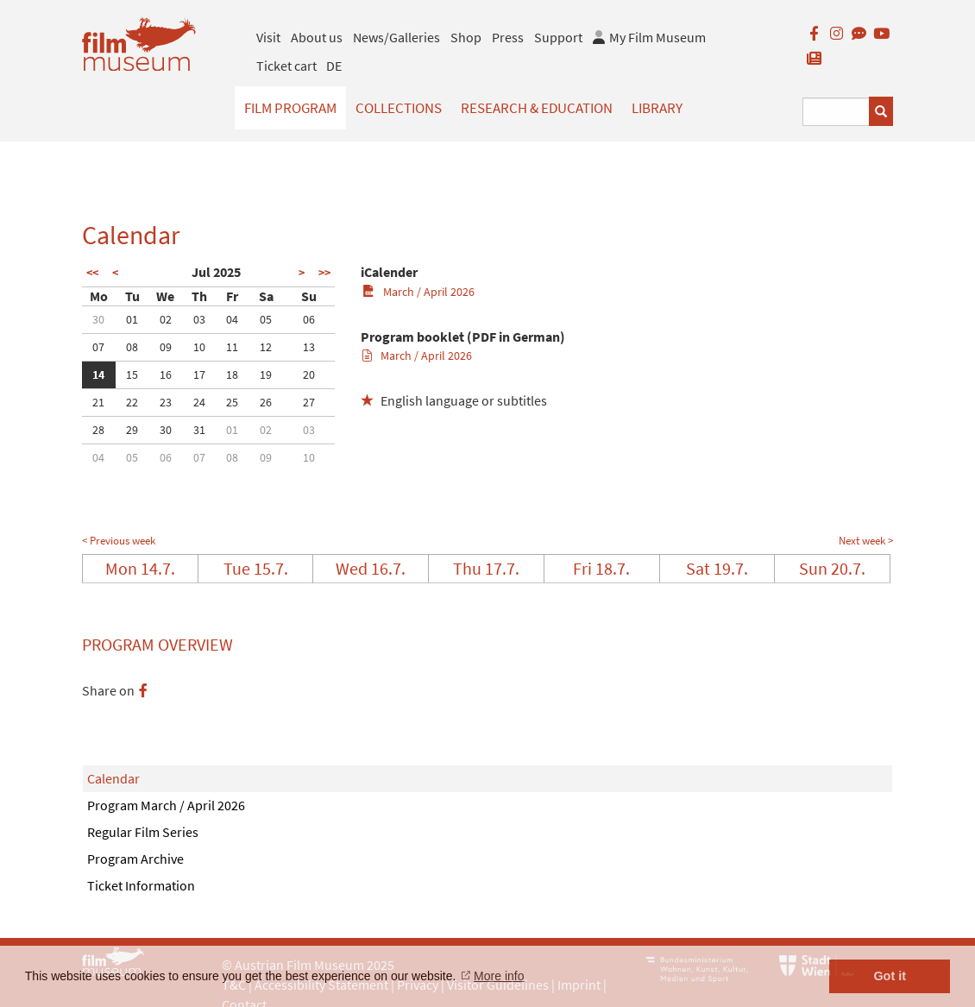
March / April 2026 (418, 291)
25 (232, 402)
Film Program (290, 107)
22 (132, 402)
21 (98, 402)
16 (166, 374)
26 (266, 402)
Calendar (113, 778)
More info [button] (499, 976)
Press (508, 37)
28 (98, 429)
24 (199, 402)
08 (132, 347)
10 (199, 347)
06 (309, 319)
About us (317, 37)
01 (132, 319)
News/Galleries (396, 37)
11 (232, 347)
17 (199, 374)
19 (266, 374)
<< (92, 272)
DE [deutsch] (334, 65)
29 (132, 429)
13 (309, 347)
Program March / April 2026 (166, 805)
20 (309, 374)
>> (324, 272)
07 (98, 347)
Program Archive (135, 858)
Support (558, 37)
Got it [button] (889, 976)
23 (166, 402)
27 (309, 402)
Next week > (866, 540)
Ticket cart (286, 65)
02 (166, 319)
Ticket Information (141, 885)
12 (266, 347)
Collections (398, 107)
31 (199, 429)
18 (232, 374)
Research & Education (537, 107)
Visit (268, 37)
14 (98, 374)
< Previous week (118, 540)
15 (132, 374)
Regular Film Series (142, 831)
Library (657, 107)
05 (266, 319)
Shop (465, 37)
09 (166, 347)
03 (199, 319)
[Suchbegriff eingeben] (836, 112)
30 (98, 319)
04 (232, 319)
